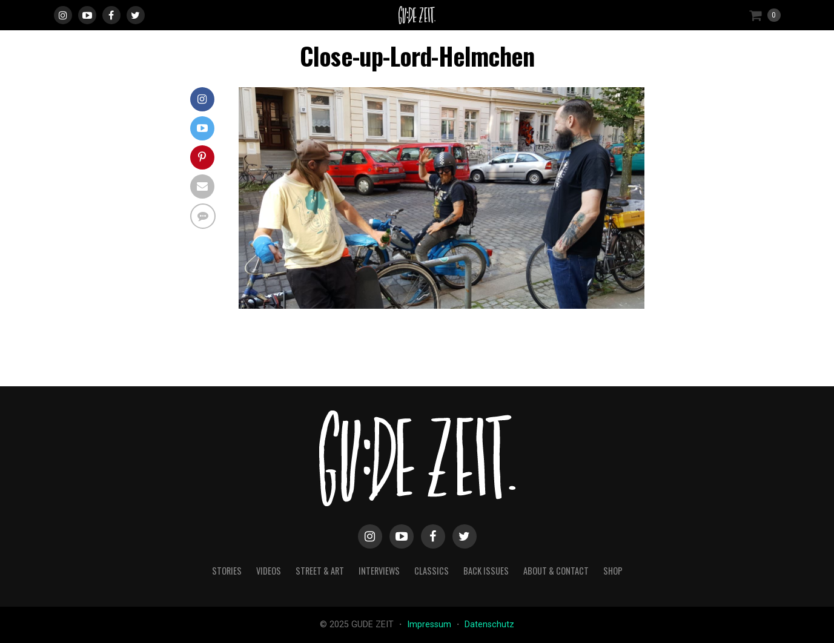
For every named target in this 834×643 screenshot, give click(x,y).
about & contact (556, 570)
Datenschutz (489, 624)
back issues (486, 570)
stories (227, 570)
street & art (320, 570)
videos (268, 570)
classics (431, 570)
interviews (379, 570)
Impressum (430, 624)
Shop (613, 570)
